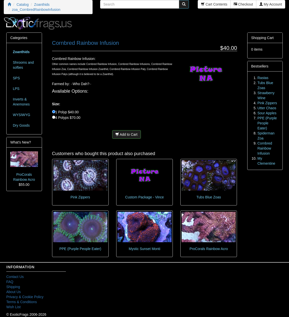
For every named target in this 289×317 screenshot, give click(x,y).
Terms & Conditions (21, 302)
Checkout (243, 4)
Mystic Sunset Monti (144, 249)
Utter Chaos (267, 108)
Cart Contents (214, 4)
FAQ (9, 282)
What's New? (20, 142)
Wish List (13, 307)
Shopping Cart (262, 38)
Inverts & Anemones (21, 101)
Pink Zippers (80, 197)
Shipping (13, 287)
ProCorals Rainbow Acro (209, 249)
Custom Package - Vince (144, 197)
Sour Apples (267, 113)
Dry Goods (21, 125)
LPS (16, 89)
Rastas (263, 78)
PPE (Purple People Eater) (80, 249)
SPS (16, 78)
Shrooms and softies (23, 64)
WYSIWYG (21, 115)
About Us (13, 292)
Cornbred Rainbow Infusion (265, 148)
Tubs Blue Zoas (208, 197)
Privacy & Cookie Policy (25, 297)
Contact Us (15, 277)
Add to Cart (126, 134)
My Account (270, 4)
